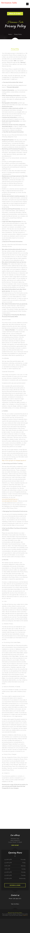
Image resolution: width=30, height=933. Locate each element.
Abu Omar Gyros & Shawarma (11, 921)
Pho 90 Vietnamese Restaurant (21, 921)
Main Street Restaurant (25, 921)
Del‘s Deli (0, 921)
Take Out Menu (15, 904)
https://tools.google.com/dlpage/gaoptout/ (14, 460)
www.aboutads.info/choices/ (10, 501)
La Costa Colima (29, 921)
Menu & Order (14, 14)
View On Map (15, 845)
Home (10, 34)
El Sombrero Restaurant (4, 921)
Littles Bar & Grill (8, 921)
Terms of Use (11, 912)
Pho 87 (9, 921)
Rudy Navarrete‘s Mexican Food (16, 921)
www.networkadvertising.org (9, 499)
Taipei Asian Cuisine (27, 921)
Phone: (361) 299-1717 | (15, 898)
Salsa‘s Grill (2, 921)
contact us (25, 915)
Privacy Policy (15, 49)
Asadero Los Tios (19, 921)
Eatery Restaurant (14, 921)
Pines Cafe (6, 921)
